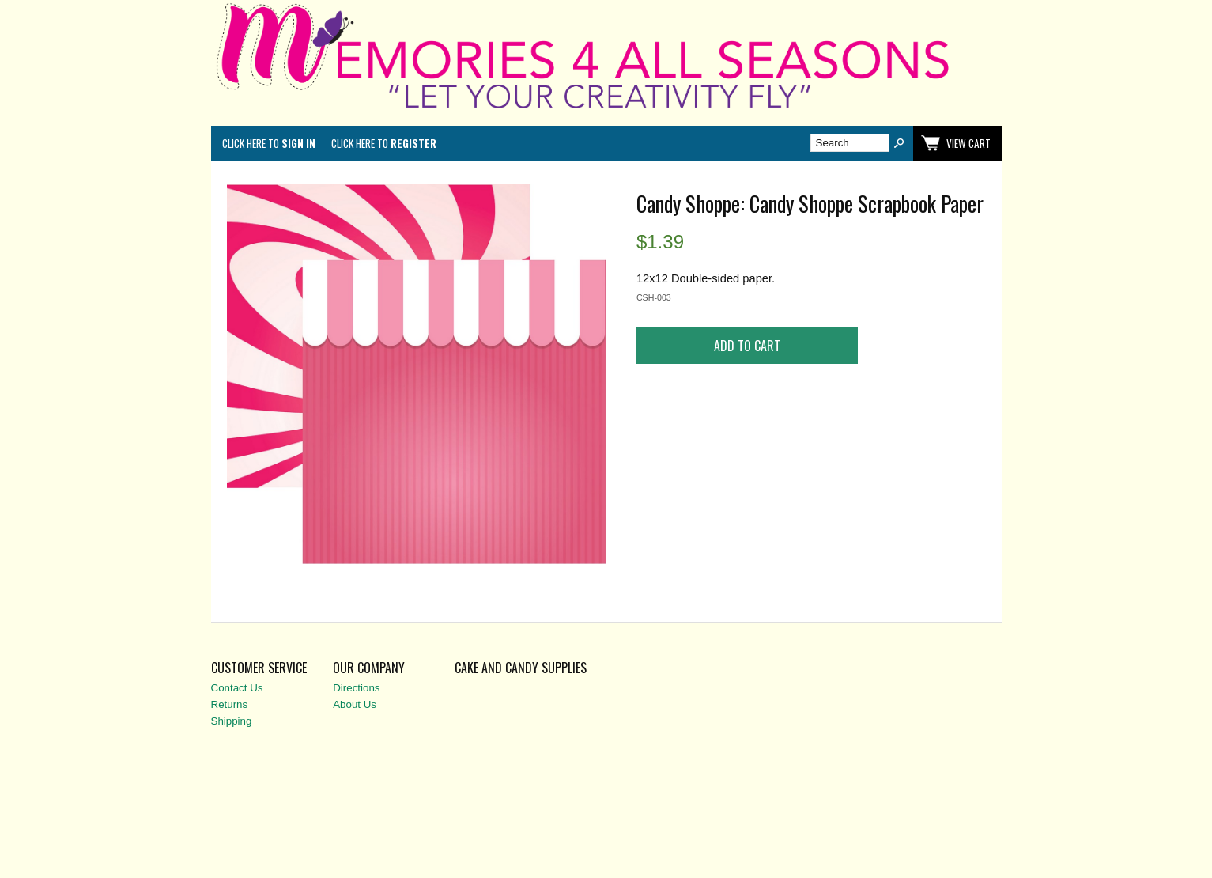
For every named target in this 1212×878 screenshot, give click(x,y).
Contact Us (237, 688)
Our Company (369, 667)
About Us (354, 704)
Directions (356, 688)
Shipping (231, 721)
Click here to (268, 143)
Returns (229, 704)
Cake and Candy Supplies (521, 667)
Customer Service (259, 667)
